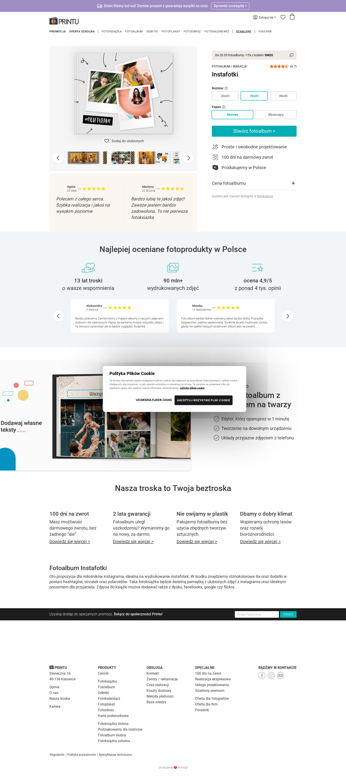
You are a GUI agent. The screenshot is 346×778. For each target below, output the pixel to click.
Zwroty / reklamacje (162, 679)
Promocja (57, 31)
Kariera (54, 706)
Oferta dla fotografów (212, 698)
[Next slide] (188, 157)
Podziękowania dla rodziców (120, 729)
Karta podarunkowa (113, 716)
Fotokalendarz (217, 31)
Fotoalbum (134, 31)
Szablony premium (209, 690)
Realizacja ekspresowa (213, 679)
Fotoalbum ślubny (112, 735)
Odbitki (152, 31)
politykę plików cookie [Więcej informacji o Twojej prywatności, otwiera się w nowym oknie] (192, 388)
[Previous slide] (58, 157)
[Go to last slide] (58, 316)
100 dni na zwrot (208, 673)
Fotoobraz (192, 31)
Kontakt (153, 673)
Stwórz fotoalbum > (254, 131)
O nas (53, 693)
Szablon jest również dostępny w (242, 196)
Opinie (54, 687)
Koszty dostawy (159, 690)
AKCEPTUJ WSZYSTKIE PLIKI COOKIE (203, 400)
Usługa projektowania (212, 685)
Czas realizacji (158, 685)
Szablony (244, 31)
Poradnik (202, 710)
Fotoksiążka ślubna (113, 724)
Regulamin (57, 754)
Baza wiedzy (156, 702)
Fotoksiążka (112, 31)
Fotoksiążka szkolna (114, 741)
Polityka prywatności (81, 754)
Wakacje (240, 66)
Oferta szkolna (82, 31)
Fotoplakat (171, 31)
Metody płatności (160, 696)
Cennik (103, 673)
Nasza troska (59, 698)
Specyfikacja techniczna (115, 754)
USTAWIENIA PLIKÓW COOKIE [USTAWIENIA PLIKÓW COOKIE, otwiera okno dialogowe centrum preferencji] (154, 399)
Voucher (265, 31)
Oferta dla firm (206, 704)
